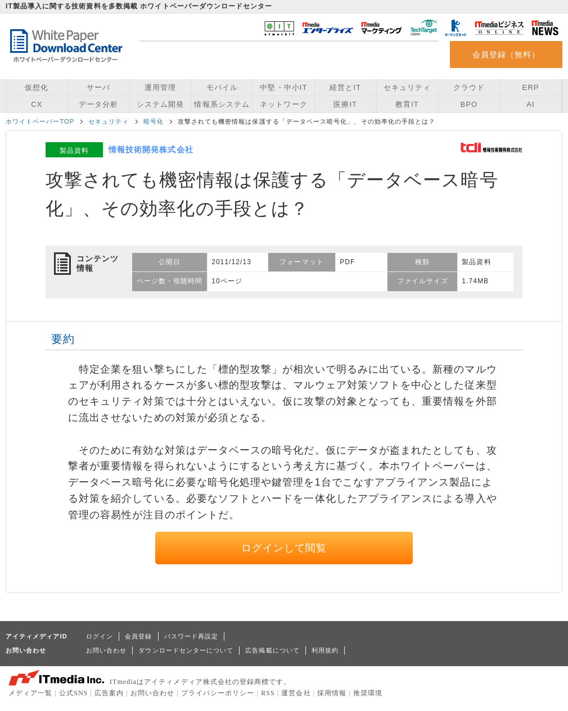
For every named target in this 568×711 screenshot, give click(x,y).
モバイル (222, 87)
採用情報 (331, 693)
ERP (530, 87)
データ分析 (98, 104)
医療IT (345, 104)
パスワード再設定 (191, 636)
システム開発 (160, 104)
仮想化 (36, 87)
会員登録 (138, 636)
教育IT (407, 104)
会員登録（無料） (506, 54)
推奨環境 (367, 693)
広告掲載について (272, 650)
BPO (468, 104)
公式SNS (73, 693)
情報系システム (221, 104)
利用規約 (325, 650)
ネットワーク (283, 104)
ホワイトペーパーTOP (40, 121)
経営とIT (345, 87)
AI (530, 104)
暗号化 (153, 121)
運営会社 (295, 693)
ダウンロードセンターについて (185, 650)
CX (36, 104)
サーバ (98, 87)
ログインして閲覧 (284, 548)
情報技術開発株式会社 (151, 149)
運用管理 (160, 87)
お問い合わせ (106, 650)
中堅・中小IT (283, 87)
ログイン (99, 636)
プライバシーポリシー (218, 693)
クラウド (469, 87)
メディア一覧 (30, 693)
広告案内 (109, 693)
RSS (268, 693)
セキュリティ (407, 87)
